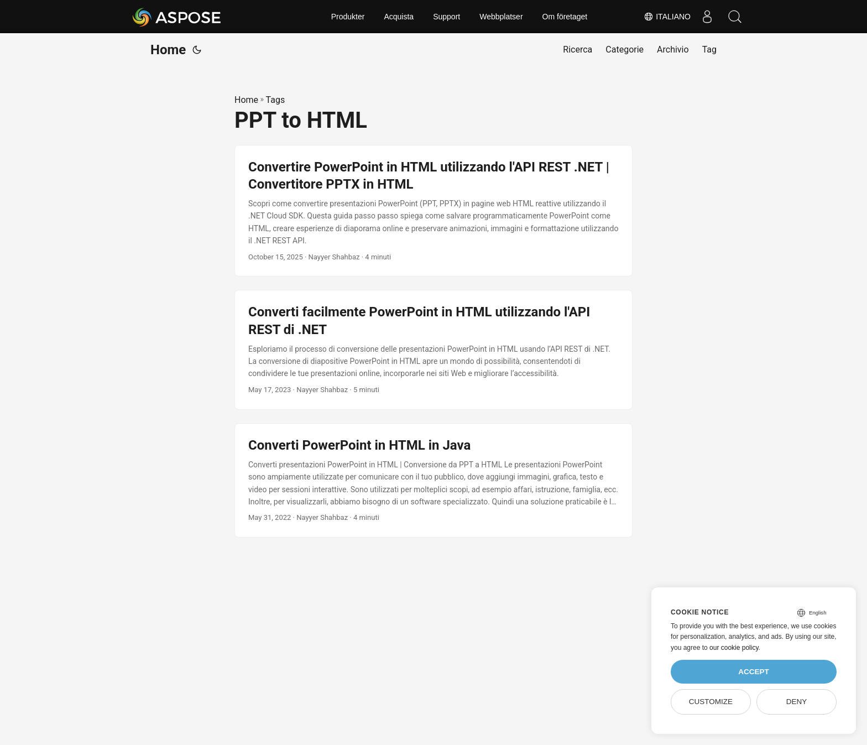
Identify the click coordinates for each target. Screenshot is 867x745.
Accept (753, 672)
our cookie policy (734, 648)
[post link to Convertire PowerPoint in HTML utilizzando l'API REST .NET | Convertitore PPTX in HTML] (433, 211)
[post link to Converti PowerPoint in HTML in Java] (433, 481)
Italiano (667, 17)
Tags (275, 100)
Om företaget (565, 16)
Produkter (348, 16)
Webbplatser (501, 16)
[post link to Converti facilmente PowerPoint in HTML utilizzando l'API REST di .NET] (433, 349)
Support (446, 16)
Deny (796, 701)
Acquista (399, 16)
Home (168, 50)
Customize (711, 701)
